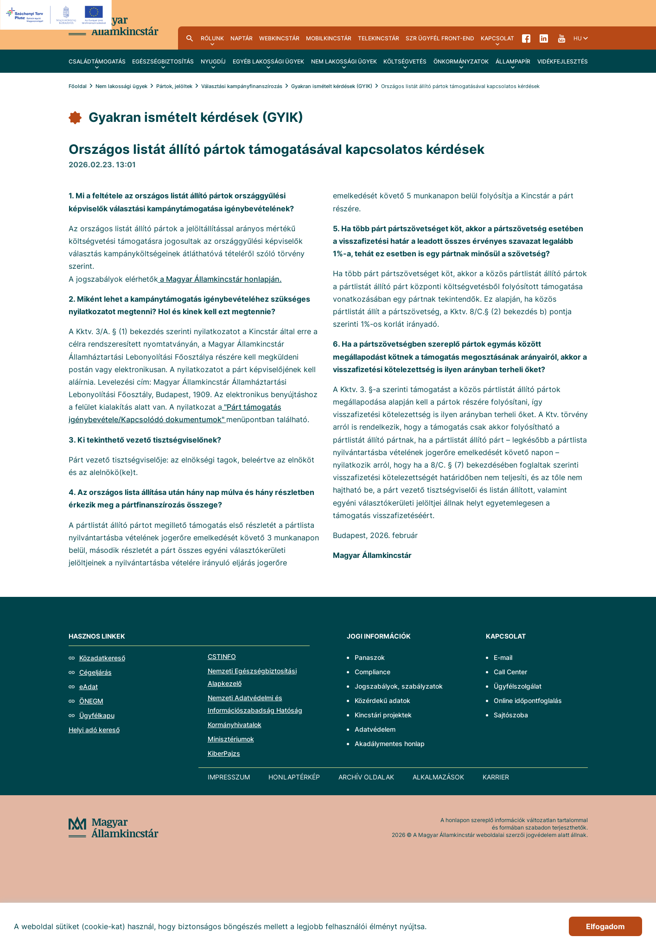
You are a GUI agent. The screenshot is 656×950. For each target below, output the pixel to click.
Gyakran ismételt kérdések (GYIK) (331, 86)
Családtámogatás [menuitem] (97, 61)
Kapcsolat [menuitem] (497, 38)
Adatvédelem (375, 729)
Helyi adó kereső (94, 730)
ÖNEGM (91, 701)
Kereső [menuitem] (189, 38)
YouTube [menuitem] (561, 38)
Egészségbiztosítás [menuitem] (163, 61)
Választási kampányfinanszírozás (241, 86)
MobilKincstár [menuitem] (328, 38)
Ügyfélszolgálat (517, 686)
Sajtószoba (511, 715)
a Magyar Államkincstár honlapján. (220, 279)
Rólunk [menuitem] (212, 38)
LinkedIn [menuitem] (544, 38)
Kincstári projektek (383, 715)
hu (577, 38)
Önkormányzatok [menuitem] (461, 61)
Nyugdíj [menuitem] (213, 61)
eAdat (88, 686)
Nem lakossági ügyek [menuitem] (344, 61)
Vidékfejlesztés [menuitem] (562, 61)
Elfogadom (605, 926)
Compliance (372, 672)
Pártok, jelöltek (174, 86)
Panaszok (370, 657)
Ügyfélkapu (97, 715)
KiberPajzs (224, 753)
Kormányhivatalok (234, 724)
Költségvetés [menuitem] (405, 61)
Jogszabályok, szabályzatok (399, 686)
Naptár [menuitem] (241, 38)
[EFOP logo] (57, 15)
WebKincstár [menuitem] (279, 38)
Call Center (510, 672)
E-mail (503, 657)
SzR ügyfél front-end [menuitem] (440, 38)
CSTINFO (222, 656)
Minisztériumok (231, 739)
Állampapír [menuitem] (513, 61)
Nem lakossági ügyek (121, 86)
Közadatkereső (102, 658)
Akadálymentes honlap (390, 743)
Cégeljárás (95, 672)
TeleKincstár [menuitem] (378, 38)
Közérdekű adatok (382, 700)
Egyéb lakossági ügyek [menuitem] (268, 61)
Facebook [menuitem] (526, 38)
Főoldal (78, 86)
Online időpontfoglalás (528, 700)
